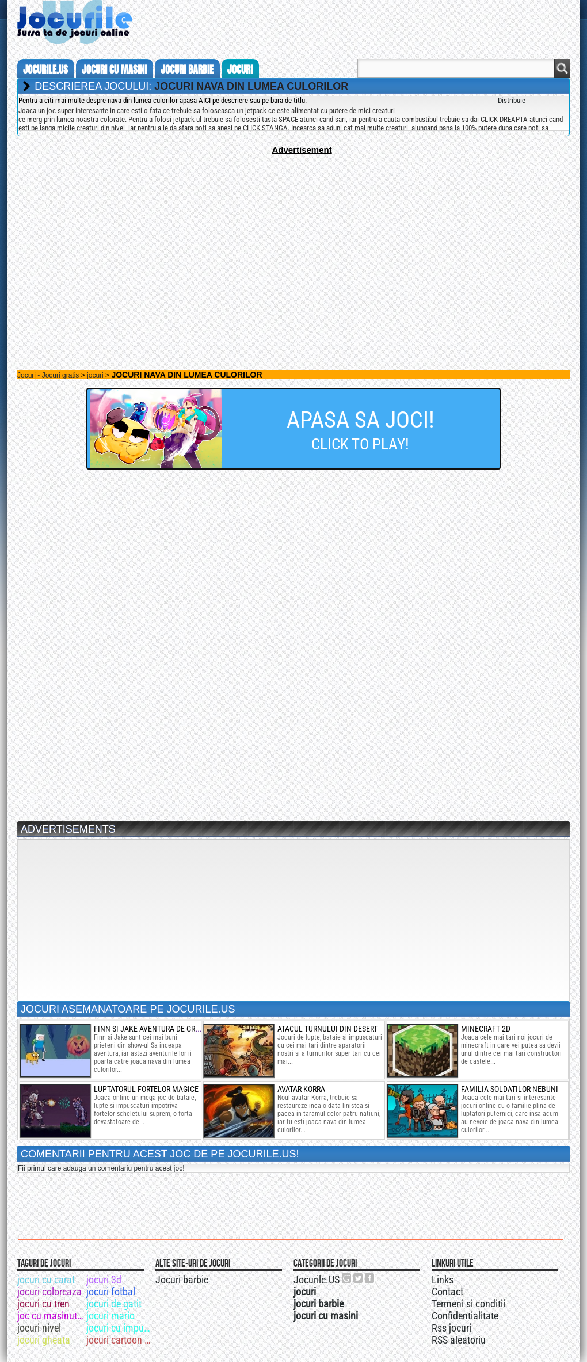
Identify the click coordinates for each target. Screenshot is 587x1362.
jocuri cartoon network (120, 1340)
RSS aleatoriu (459, 1340)
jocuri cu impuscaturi (120, 1328)
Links (442, 1279)
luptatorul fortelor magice (146, 1089)
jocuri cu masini (114, 69)
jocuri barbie (187, 69)
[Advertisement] (293, 235)
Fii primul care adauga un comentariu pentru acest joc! (101, 1168)
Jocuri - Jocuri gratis (48, 375)
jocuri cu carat (46, 1279)
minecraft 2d (485, 1028)
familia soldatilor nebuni (509, 1089)
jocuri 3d (103, 1279)
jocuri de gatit (114, 1304)
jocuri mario (110, 1316)
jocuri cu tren (43, 1304)
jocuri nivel (39, 1328)
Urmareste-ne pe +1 (347, 1278)
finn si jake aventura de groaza (153, 1028)
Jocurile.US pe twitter (358, 1278)
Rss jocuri (451, 1328)
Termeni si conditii (468, 1304)
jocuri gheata (43, 1340)
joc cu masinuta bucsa (51, 1316)
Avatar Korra (301, 1089)
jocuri (240, 69)
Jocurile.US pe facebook (370, 1278)
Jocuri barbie (181, 1279)
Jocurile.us (45, 69)
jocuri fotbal (110, 1292)
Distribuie (511, 100)
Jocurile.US (317, 1279)
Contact (447, 1292)
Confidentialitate (465, 1316)
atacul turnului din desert (327, 1028)
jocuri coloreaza (49, 1292)
